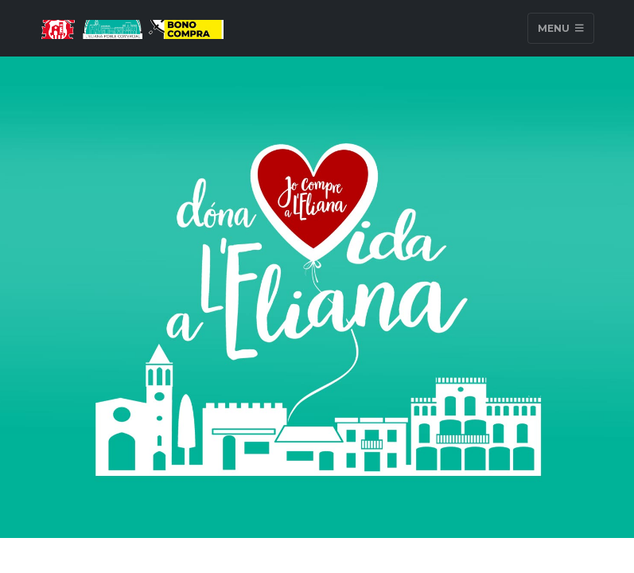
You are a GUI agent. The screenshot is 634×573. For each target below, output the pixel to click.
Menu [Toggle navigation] (561, 28)
